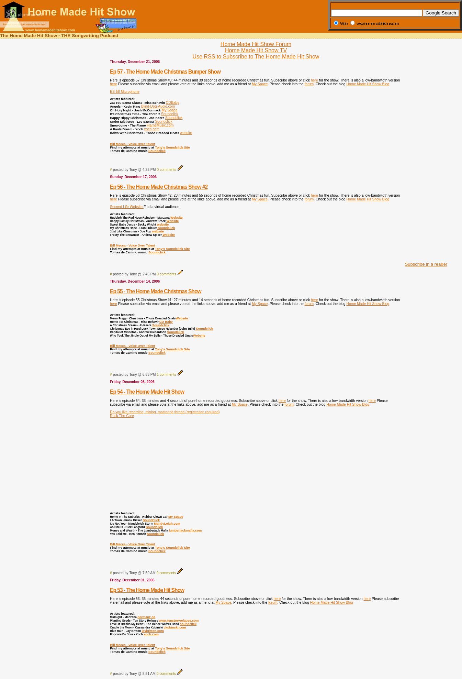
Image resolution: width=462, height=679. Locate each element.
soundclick (188, 624)
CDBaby (172, 103)
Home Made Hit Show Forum (256, 44)
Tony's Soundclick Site (172, 147)
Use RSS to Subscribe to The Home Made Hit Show (256, 56)
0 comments (166, 170)
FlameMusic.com (160, 125)
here (314, 80)
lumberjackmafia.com (185, 530)
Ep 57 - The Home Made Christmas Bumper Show (165, 72)
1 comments (166, 374)
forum (309, 84)
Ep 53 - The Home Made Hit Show (147, 590)
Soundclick (169, 114)
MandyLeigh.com (167, 523)
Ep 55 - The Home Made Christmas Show (155, 291)
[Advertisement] (424, 154)
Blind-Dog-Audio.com (158, 106)
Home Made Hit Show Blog (368, 84)
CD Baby (166, 322)
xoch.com (151, 129)
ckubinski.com (175, 627)
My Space (260, 84)
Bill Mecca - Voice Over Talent (132, 144)
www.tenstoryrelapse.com (179, 620)
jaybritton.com (153, 631)
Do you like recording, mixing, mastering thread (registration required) (164, 412)
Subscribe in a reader (426, 264)
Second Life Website (127, 207)
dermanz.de (146, 617)
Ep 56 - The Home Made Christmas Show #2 (158, 187)
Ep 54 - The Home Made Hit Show (147, 392)
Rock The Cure (122, 416)
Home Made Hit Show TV (256, 50)
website (186, 133)
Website (176, 217)
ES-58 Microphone (124, 92)
